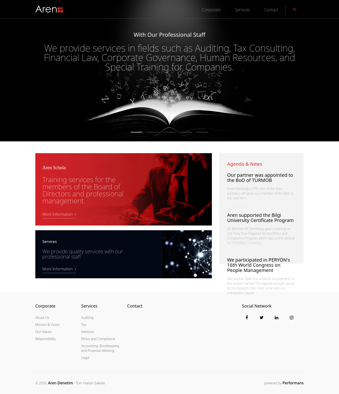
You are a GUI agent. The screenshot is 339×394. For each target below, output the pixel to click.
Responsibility (45, 339)
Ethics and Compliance (98, 339)
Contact (134, 306)
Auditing (87, 317)
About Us (42, 317)
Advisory (87, 331)
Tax (83, 324)
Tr (295, 9)
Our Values (43, 331)
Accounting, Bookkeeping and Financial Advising (100, 348)
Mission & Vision (47, 324)
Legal (85, 357)
